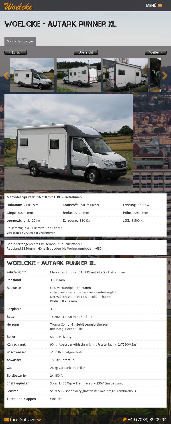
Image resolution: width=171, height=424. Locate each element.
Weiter (155, 52)
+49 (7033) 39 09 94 (145, 419)
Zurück (15, 52)
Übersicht (86, 52)
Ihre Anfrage (22, 419)
